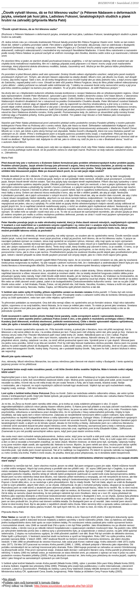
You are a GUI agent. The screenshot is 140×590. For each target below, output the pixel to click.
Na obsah (9, 579)
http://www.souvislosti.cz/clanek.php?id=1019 (63, 585)
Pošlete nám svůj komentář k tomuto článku (31, 582)
